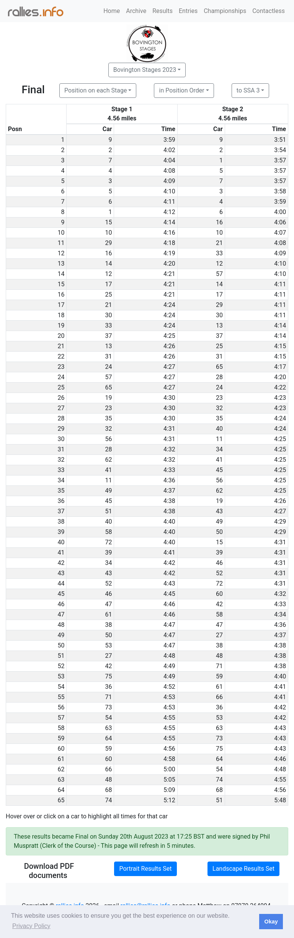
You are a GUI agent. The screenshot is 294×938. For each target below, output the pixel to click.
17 (108, 284)
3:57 (280, 160)
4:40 (169, 521)
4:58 (169, 759)
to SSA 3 (248, 90)
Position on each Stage (95, 90)
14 (108, 263)
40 (219, 428)
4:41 (169, 552)
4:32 (169, 449)
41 (219, 459)
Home (111, 11)
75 (108, 676)
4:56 (169, 748)
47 (108, 604)
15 (108, 222)
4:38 (169, 501)
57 (219, 274)
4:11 (169, 201)
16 (219, 222)
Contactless (268, 11)
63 (108, 728)
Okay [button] (271, 922)
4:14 (169, 222)
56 (108, 439)
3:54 (280, 150)
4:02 (169, 150)
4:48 (169, 655)
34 (219, 449)
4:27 (169, 366)
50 (219, 532)
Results (162, 11)
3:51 (280, 139)
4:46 (169, 604)
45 (219, 470)
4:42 (169, 562)
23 (219, 397)
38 (108, 624)
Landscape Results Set (243, 868)
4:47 (169, 624)
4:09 (169, 181)
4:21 (169, 274)
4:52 (169, 686)
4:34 (280, 614)
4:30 (169, 397)
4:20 (169, 263)
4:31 (169, 428)
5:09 (169, 790)
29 (108, 243)
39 (108, 552)
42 (219, 604)
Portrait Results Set (145, 868)
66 (219, 697)
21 (219, 243)
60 (219, 593)
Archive (136, 11)
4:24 (169, 304)
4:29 (280, 521)
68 (108, 790)
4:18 (169, 243)
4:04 (169, 160)
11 (219, 439)
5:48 (280, 800)
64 (108, 738)
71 (219, 666)
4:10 (169, 191)
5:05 (169, 779)
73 (108, 707)
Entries (188, 11)
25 (108, 294)
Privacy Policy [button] (31, 926)
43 (219, 511)
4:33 (169, 470)
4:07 (280, 232)
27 (219, 635)
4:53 (169, 697)
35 (108, 418)
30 (108, 315)
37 (108, 335)
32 (219, 408)
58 (108, 532)
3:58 (280, 191)
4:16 (169, 232)
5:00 (169, 769)
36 (108, 686)
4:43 (169, 583)
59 (219, 676)
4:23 (280, 397)
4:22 (280, 387)
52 (219, 573)
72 (108, 542)
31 (108, 356)
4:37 (169, 490)
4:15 (280, 346)
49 (108, 490)
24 (108, 366)
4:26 (169, 346)
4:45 (169, 593)
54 (108, 717)
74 (219, 779)
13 (219, 325)
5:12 (169, 800)
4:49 (169, 666)
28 (219, 377)
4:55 (169, 717)
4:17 (280, 366)
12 (219, 263)
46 (219, 562)
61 (108, 614)
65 (219, 366)
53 (108, 645)
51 (108, 511)
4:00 (280, 212)
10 (108, 232)
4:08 (169, 170)
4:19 (169, 253)
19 (108, 397)
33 (219, 253)
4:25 (169, 335)
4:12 (169, 212)
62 (108, 459)
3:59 (169, 139)
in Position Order (181, 90)
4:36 (169, 480)
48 (219, 655)
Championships (225, 11)
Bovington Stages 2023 (144, 69)
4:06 (280, 222)
